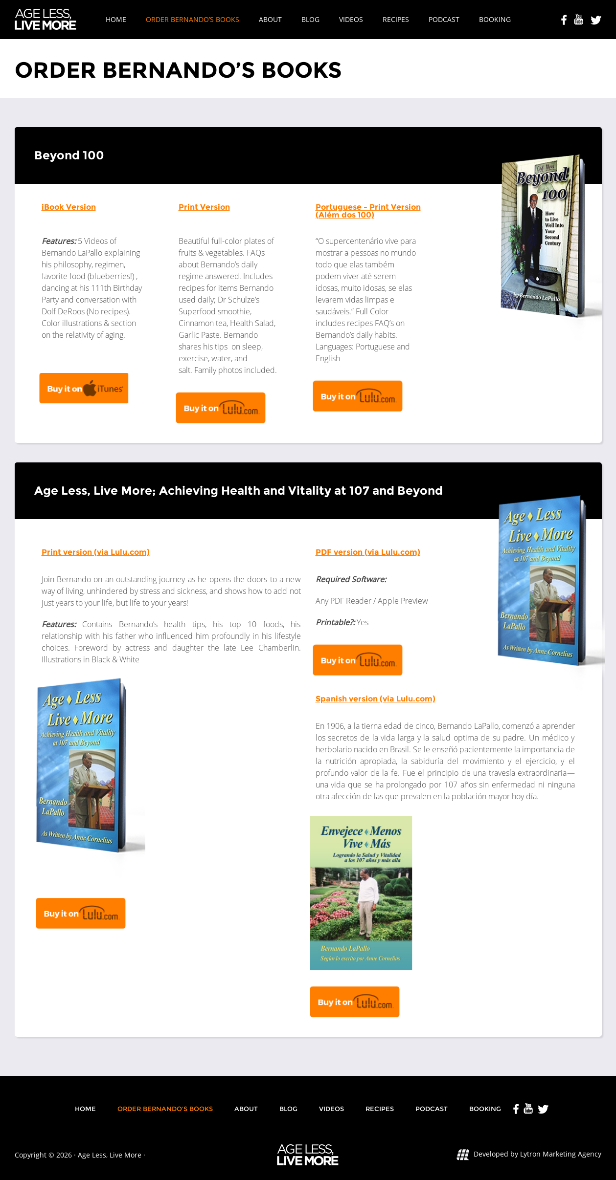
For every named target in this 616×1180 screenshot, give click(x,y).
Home (116, 19)
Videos (351, 19)
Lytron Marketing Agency (560, 1153)
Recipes (396, 19)
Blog (310, 19)
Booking (495, 19)
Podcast (444, 19)
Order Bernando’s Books (192, 19)
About (270, 19)
